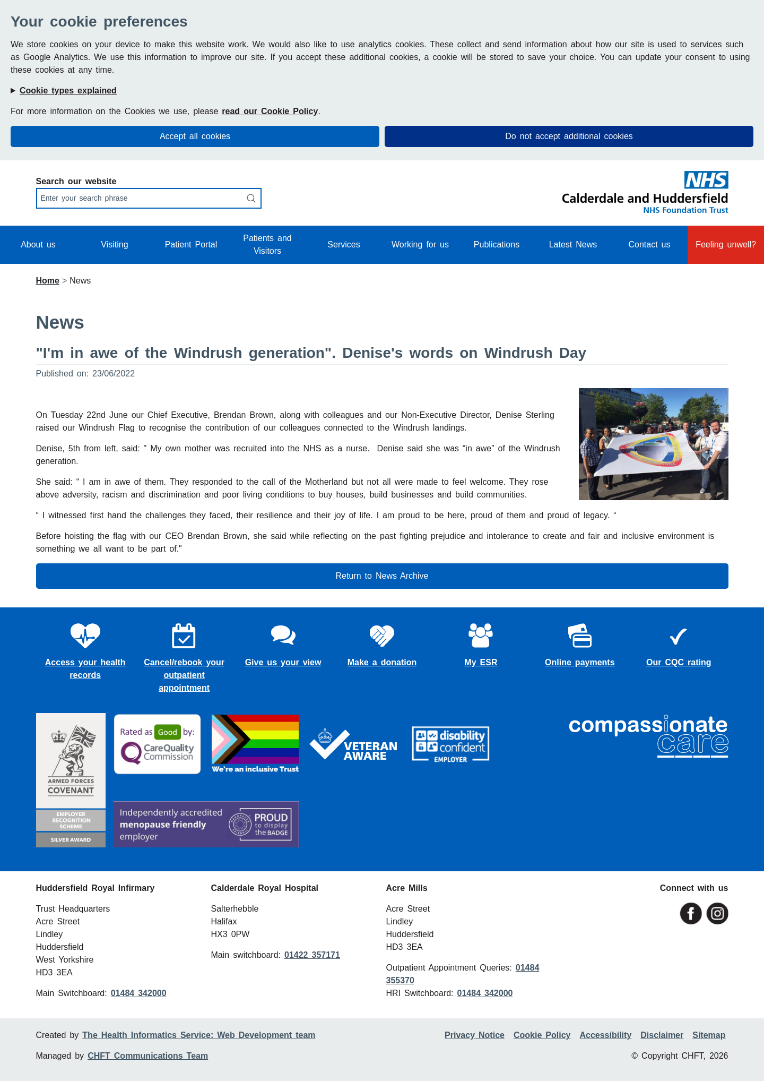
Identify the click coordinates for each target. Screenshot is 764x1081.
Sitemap (708, 1035)
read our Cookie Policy (270, 111)
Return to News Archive (382, 575)
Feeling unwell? (726, 244)
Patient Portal (191, 244)
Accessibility (605, 1035)
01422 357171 (312, 954)
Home (47, 280)
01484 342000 (139, 993)
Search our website (76, 181)
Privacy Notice (475, 1035)
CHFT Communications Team (148, 1055)
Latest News (573, 244)
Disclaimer (661, 1035)
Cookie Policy (542, 1035)
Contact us (649, 244)
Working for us (420, 244)
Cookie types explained (68, 90)
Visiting (114, 244)
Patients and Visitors (267, 244)
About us (38, 244)
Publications (496, 244)
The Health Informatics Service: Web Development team (198, 1035)
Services (343, 244)
